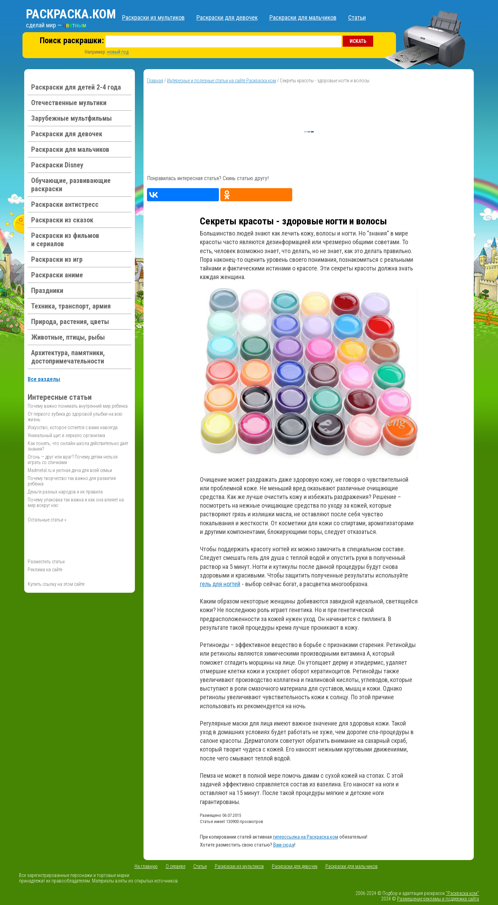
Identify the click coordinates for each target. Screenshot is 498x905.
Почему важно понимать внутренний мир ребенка (78, 406)
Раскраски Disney (57, 165)
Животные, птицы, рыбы (68, 337)
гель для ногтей (220, 584)
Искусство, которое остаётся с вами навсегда (73, 427)
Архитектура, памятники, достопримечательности (68, 357)
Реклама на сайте (45, 569)
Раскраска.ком (71, 14)
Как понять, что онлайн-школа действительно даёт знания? (78, 446)
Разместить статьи (46, 561)
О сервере (175, 866)
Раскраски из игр (57, 259)
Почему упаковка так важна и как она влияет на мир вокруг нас (76, 502)
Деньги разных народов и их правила (65, 492)
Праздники (47, 290)
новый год (118, 52)
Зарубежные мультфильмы (71, 118)
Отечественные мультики (69, 103)
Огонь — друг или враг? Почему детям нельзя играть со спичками (73, 459)
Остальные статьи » (47, 520)
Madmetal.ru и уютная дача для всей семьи (70, 470)
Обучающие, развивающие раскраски (71, 184)
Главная (155, 80)
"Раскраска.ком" (462, 893)
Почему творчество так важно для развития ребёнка (72, 481)
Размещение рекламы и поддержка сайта (438, 899)
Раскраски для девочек (227, 17)
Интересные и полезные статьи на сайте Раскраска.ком (221, 80)
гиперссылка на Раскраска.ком (305, 837)
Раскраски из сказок (62, 220)
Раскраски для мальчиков (302, 17)
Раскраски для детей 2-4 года (76, 87)
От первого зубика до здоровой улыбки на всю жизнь (75, 416)
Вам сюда (283, 845)
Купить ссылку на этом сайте (56, 584)
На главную (146, 866)
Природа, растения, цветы (70, 321)
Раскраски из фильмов (65, 239)
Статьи (357, 17)
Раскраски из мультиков (153, 17)
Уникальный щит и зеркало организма (66, 435)
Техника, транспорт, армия (71, 306)
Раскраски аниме (57, 275)
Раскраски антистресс (65, 204)
